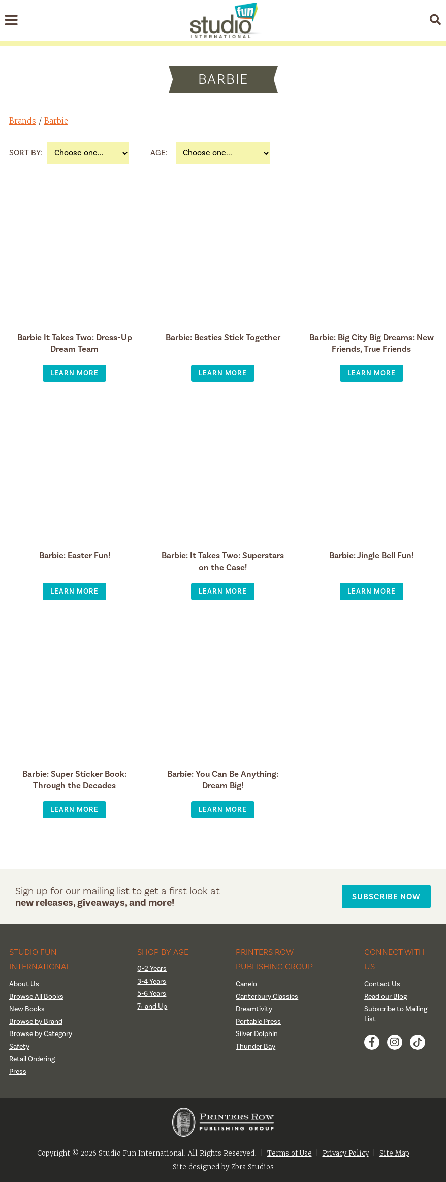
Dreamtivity (254, 1009)
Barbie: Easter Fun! (74, 555)
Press (17, 1071)
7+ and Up (152, 1006)
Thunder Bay (255, 1046)
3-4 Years (151, 981)
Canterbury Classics (267, 996)
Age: (159, 152)
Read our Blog (385, 996)
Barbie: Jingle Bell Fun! (371, 555)
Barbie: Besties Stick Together (223, 337)
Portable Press (258, 1021)
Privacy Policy (346, 1153)
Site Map (394, 1153)
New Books (27, 1009)
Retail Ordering (32, 1059)
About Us (24, 984)
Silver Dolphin (257, 1034)
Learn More (74, 373)
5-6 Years (151, 993)
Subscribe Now (386, 896)
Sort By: (25, 152)
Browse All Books (36, 996)
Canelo (246, 984)
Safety (19, 1046)
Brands (22, 121)
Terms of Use (289, 1153)
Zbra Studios (252, 1167)
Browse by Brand (35, 1021)
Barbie (56, 121)
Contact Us (382, 984)
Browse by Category (40, 1034)
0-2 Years (152, 968)
